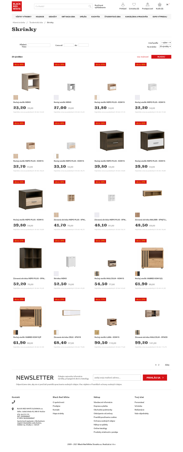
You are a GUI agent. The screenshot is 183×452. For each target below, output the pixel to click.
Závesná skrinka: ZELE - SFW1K (67, 337)
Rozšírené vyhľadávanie (100, 6)
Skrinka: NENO (60, 278)
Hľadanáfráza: (23, 45)
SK (168, 4)
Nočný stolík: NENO (22, 102)
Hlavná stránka (19, 22)
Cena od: (59, 45)
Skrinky (50, 22)
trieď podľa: (153, 43)
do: (76, 45)
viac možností (143, 57)
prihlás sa (153, 377)
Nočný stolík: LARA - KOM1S (106, 337)
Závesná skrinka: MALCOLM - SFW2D (151, 337)
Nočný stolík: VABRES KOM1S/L (149, 278)
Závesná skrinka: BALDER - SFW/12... (151, 220)
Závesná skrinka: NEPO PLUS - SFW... (70, 220)
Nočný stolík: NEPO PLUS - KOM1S (109, 102)
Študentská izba (36, 22)
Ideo (114, 444)
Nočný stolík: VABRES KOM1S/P (27, 337)
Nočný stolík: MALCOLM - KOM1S (109, 278)
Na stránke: (151, 47)
